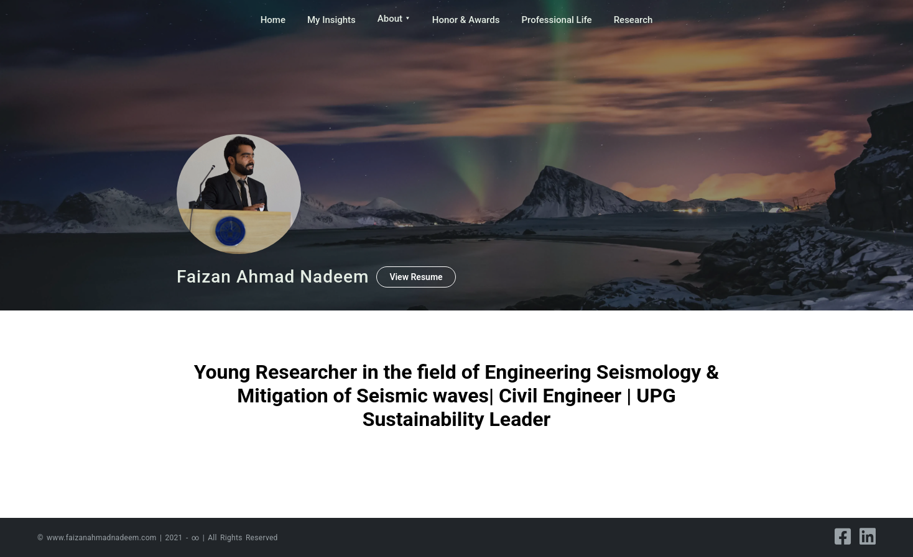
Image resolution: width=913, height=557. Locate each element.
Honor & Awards (466, 19)
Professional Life (556, 19)
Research (633, 19)
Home (273, 19)
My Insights (331, 19)
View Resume (415, 277)
